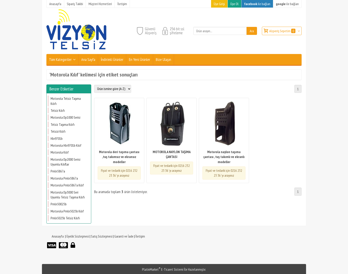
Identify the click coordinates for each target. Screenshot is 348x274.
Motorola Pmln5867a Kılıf (67, 185)
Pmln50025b (59, 204)
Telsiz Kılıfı (58, 110)
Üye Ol (234, 4)
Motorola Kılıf (60, 152)
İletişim (140, 236)
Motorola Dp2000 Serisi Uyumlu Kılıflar (65, 161)
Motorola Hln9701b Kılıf (66, 145)
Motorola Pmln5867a (64, 178)
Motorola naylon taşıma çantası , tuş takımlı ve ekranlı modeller (224, 157)
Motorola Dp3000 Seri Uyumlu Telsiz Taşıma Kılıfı (68, 194)
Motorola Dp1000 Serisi (65, 117)
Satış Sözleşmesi (101, 236)
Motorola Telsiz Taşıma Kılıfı (66, 101)
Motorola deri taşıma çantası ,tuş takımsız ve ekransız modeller (119, 157)
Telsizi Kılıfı (58, 131)
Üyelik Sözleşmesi (77, 236)
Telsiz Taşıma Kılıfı (63, 124)
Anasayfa (58, 236)
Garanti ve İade (123, 236)
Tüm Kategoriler (60, 59)
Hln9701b (57, 138)
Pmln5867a (58, 171)
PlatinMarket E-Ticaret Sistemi (162, 269)
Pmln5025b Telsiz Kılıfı (65, 218)
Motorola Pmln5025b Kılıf (67, 211)
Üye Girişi (219, 4)
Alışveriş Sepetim (282, 31)
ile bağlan (257, 4)
